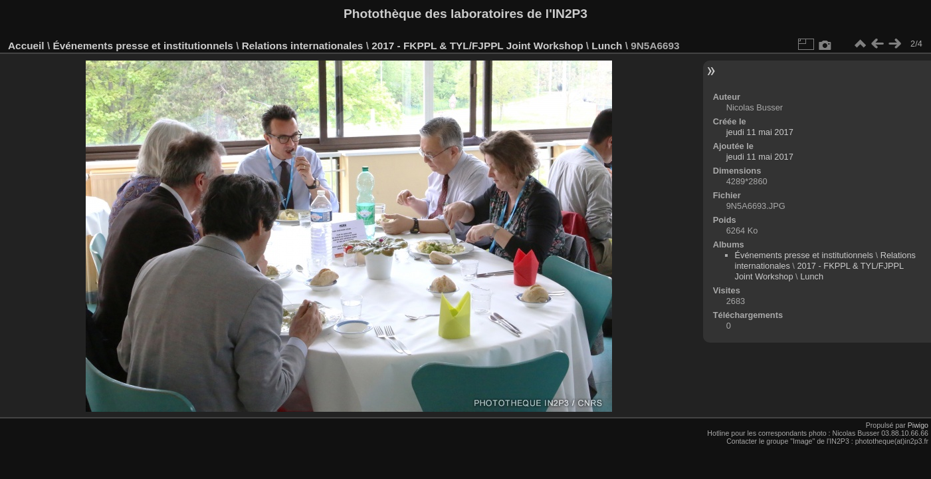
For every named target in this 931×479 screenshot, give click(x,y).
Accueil (26, 45)
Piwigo (918, 425)
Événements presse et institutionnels (142, 45)
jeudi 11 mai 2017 (759, 132)
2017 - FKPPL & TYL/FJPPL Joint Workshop (477, 45)
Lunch (606, 45)
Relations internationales (302, 45)
